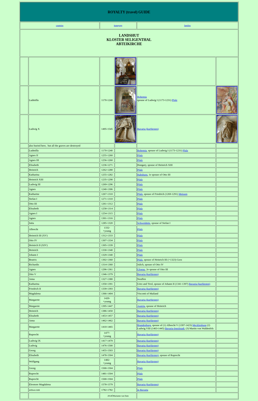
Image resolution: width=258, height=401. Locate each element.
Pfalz (140, 193)
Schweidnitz (143, 222)
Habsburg (142, 174)
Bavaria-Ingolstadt (174, 328)
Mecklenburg (199, 325)
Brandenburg (144, 325)
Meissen (183, 193)
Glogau (141, 269)
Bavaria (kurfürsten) (148, 128)
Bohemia (142, 96)
